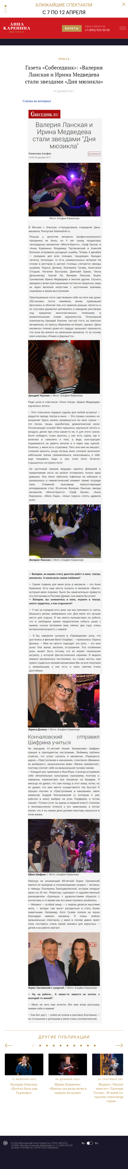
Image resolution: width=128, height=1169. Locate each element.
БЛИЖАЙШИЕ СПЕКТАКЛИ (64, 5)
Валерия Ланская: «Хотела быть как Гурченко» (24, 1088)
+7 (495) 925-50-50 (97, 30)
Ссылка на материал (37, 101)
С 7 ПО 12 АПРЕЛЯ (64, 12)
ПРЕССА (64, 59)
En (96, 1143)
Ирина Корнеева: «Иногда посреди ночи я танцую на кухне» (67, 1088)
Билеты (72, 28)
